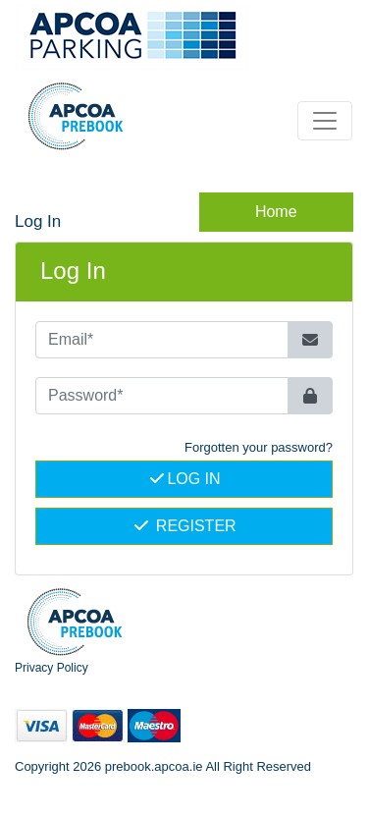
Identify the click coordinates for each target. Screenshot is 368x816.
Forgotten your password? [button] (258, 447)
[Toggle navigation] (324, 120)
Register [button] (183, 525)
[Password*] (162, 395)
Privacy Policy (51, 668)
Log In (183, 478)
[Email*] (162, 339)
